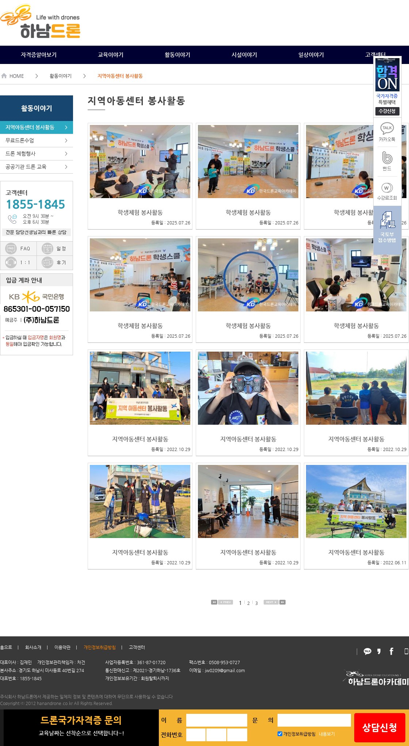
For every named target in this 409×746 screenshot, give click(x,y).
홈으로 (6, 647)
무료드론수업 (36, 140)
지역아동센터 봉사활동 (36, 127)
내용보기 (327, 733)
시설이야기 (244, 55)
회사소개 (33, 647)
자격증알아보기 (39, 55)
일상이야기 (311, 55)
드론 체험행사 (36, 153)
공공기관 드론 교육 (36, 166)
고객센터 (375, 55)
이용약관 (62, 647)
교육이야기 (110, 55)
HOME (12, 76)
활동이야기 (177, 55)
